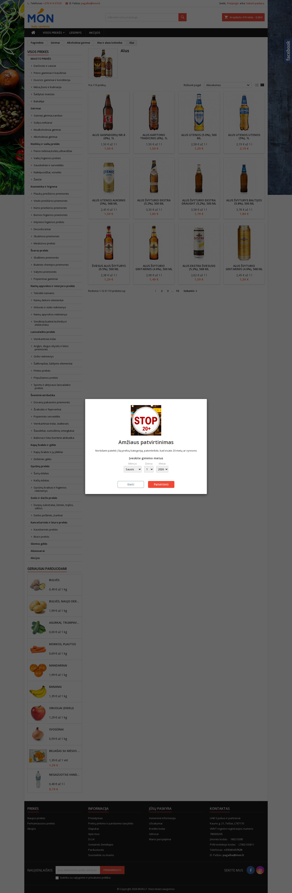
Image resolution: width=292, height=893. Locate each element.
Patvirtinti (161, 484)
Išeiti (130, 484)
